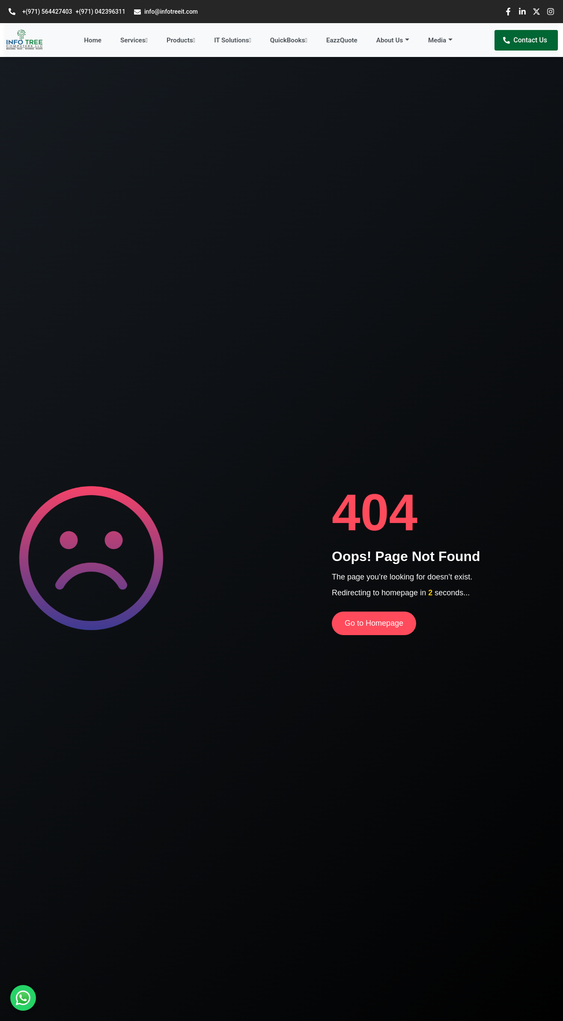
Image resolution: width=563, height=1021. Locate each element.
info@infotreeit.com (166, 11)
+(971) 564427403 (47, 11)
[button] (392, 40)
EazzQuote (341, 40)
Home (92, 40)
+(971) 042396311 (100, 11)
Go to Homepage (374, 623)
